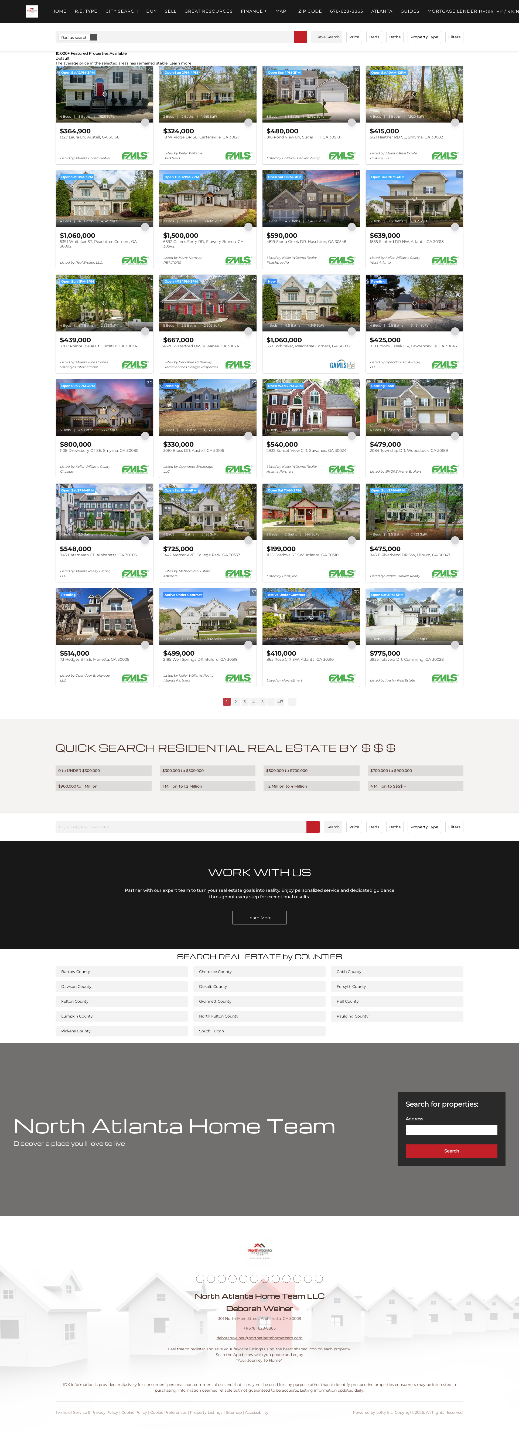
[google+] (308, 1279)
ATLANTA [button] (381, 11)
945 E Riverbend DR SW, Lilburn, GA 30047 (410, 554)
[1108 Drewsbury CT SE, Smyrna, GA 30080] (104, 407)
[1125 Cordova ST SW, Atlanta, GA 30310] (311, 512)
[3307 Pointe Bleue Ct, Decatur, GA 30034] (104, 303)
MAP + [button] (283, 11)
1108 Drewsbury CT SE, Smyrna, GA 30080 (99, 450)
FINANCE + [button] (254, 11)
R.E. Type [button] (86, 11)
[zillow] (232, 1279)
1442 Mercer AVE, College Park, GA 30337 (201, 554)
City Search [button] (121, 11)
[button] (32, 11)
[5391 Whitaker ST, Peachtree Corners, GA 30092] (104, 198)
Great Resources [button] (209, 11)
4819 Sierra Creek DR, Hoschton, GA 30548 (306, 241)
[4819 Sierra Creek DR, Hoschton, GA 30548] (311, 198)
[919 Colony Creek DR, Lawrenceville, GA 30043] (414, 303)
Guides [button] (410, 11)
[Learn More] (259, 917)
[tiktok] (276, 1279)
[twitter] (222, 1279)
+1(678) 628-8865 (260, 1328)
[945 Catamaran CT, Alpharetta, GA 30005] (104, 512)
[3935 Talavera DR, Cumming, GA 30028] (414, 616)
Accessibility (256, 1412)
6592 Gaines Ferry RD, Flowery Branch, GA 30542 (203, 244)
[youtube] (265, 1279)
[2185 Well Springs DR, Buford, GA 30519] (208, 616)
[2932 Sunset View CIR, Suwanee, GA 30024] (311, 407)
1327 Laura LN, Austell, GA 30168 (89, 137)
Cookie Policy (134, 1412)
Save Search (328, 37)
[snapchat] (286, 1279)
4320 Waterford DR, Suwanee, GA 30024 (201, 346)
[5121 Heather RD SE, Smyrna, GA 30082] (414, 94)
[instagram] (254, 1279)
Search (333, 827)
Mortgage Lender (452, 11)
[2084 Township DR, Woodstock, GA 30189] (414, 407)
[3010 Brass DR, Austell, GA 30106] (208, 407)
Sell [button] (170, 11)
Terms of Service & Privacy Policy (87, 1412)
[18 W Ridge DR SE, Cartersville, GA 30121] (208, 94)
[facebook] (200, 1279)
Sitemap (234, 1412)
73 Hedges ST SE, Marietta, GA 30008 (94, 659)
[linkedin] (211, 1279)
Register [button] (491, 11)
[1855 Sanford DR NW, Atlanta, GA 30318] (414, 198)
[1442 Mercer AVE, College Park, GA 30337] (208, 512)
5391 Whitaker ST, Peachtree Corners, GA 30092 (98, 244)
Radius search (79, 37)
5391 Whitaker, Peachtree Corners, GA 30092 (308, 346)
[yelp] (243, 1279)
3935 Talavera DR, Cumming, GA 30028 (407, 659)
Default (63, 58)
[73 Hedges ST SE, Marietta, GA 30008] (104, 616)
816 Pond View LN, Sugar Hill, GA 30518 (303, 137)
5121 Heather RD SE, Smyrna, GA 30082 (406, 137)
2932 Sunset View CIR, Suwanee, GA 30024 (306, 450)
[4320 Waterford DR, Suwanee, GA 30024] (208, 303)
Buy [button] (151, 11)
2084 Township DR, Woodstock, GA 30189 (409, 450)
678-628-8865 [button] (346, 11)
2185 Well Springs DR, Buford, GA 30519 (200, 659)
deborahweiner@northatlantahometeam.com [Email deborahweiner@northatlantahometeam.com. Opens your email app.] (260, 1337)
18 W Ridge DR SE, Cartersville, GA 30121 (201, 137)
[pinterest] (297, 1279)
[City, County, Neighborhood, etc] (188, 827)
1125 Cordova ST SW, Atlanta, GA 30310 (303, 554)
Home (59, 11)
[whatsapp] (319, 1279)
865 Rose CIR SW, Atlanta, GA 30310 (300, 659)
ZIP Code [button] (310, 11)
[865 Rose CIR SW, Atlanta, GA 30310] (311, 616)
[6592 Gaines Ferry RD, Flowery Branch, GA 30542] (208, 198)
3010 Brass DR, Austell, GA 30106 (193, 450)
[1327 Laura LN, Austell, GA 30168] (104, 94)
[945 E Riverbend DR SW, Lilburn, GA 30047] (414, 512)
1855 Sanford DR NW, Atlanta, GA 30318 (407, 241)
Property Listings (206, 1412)
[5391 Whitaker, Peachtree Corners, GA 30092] (311, 303)
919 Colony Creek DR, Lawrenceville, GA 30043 (413, 346)
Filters (454, 37)
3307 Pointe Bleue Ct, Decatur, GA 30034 (98, 346)
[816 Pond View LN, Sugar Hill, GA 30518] (311, 94)
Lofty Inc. (385, 1412)
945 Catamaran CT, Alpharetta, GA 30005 (98, 554)
